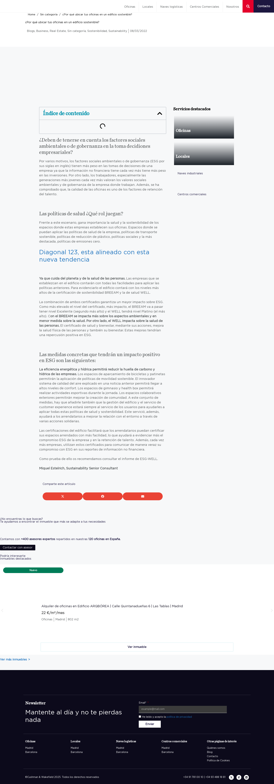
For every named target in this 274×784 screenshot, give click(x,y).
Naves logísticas (171, 6)
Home (31, 14)
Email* (143, 703)
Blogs (31, 31)
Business (42, 31)
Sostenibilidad (97, 31)
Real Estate (58, 31)
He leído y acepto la (167, 717)
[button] (160, 113)
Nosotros (232, 6)
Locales (147, 6)
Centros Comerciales (204, 6)
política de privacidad (179, 717)
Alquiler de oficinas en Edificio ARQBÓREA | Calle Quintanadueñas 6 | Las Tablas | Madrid (112, 606)
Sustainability (117, 31)
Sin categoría (48, 14)
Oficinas (129, 6)
